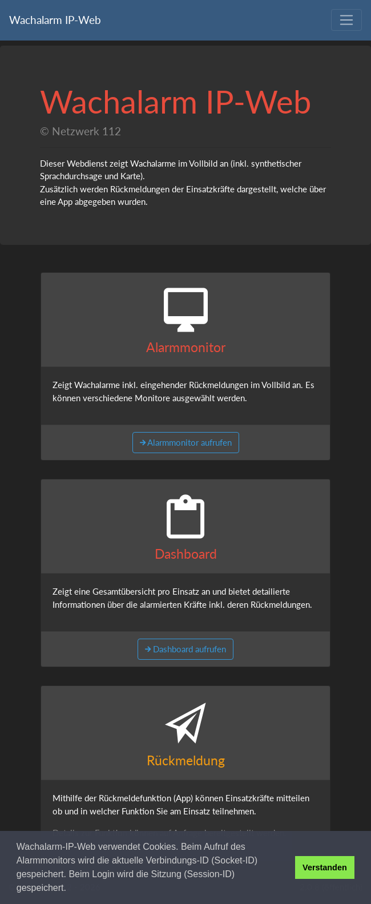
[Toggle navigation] (346, 20)
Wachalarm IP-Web (55, 19)
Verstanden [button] (325, 867)
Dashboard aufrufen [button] (188, 649)
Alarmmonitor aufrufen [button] (189, 442)
